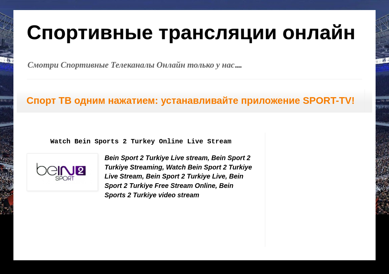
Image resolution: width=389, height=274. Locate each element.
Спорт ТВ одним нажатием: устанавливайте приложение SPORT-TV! (190, 100)
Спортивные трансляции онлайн (191, 32)
